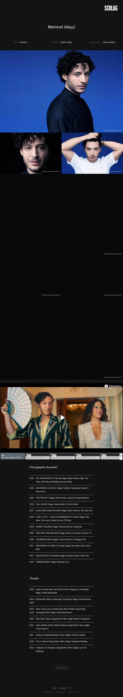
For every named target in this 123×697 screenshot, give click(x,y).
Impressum (61, 692)
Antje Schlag (65, 42)
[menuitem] (54, 688)
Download (62, 667)
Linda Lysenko (109, 42)
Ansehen (23, 42)
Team (54, 688)
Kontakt (63, 688)
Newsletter (48, 692)
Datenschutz (74, 692)
